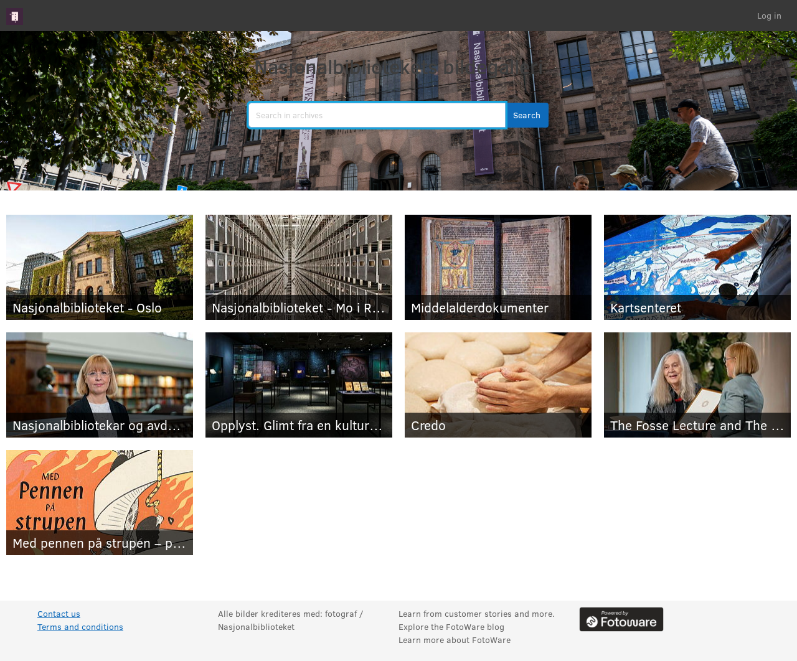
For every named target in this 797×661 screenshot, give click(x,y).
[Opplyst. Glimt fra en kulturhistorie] (298, 385)
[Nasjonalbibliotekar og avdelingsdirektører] (99, 385)
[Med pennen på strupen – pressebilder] (99, 502)
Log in (769, 15)
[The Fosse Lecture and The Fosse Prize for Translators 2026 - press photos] (697, 385)
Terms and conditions (80, 626)
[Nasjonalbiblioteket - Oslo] (99, 267)
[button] (527, 115)
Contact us (58, 613)
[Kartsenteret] (697, 267)
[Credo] (498, 385)
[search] (377, 115)
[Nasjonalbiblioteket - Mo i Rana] (298, 267)
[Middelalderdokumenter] (498, 267)
